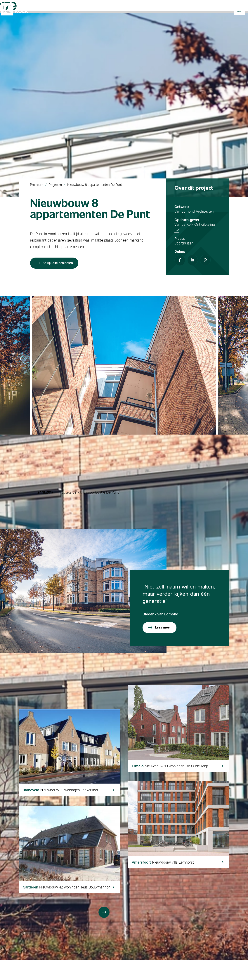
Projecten (36, 184)
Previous (36, 428)
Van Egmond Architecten (194, 211)
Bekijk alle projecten (54, 262)
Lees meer (159, 627)
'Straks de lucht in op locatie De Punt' (90, 492)
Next (211, 428)
